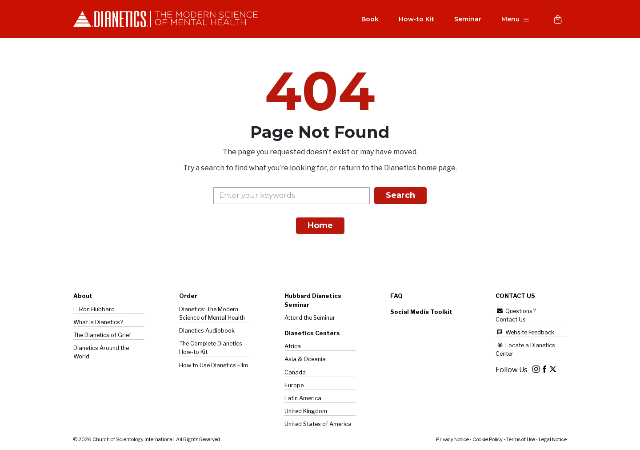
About (82, 296)
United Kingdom (305, 411)
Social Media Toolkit (421, 312)
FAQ (396, 296)
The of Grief (102, 335)
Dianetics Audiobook (207, 330)
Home (320, 226)
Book (369, 20)
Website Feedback (525, 332)
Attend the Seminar (309, 317)
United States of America (318, 424)
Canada (295, 372)
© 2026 (147, 439)
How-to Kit (416, 20)
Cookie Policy (487, 439)
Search (400, 196)
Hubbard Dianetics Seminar (312, 300)
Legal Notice (553, 439)
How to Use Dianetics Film (213, 365)
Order (188, 296)
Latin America (302, 398)
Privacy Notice (452, 439)
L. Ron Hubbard (94, 309)
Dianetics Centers (312, 333)
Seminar (467, 20)
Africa (292, 346)
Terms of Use (520, 439)
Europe (294, 385)
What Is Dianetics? (98, 322)
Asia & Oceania (305, 359)
